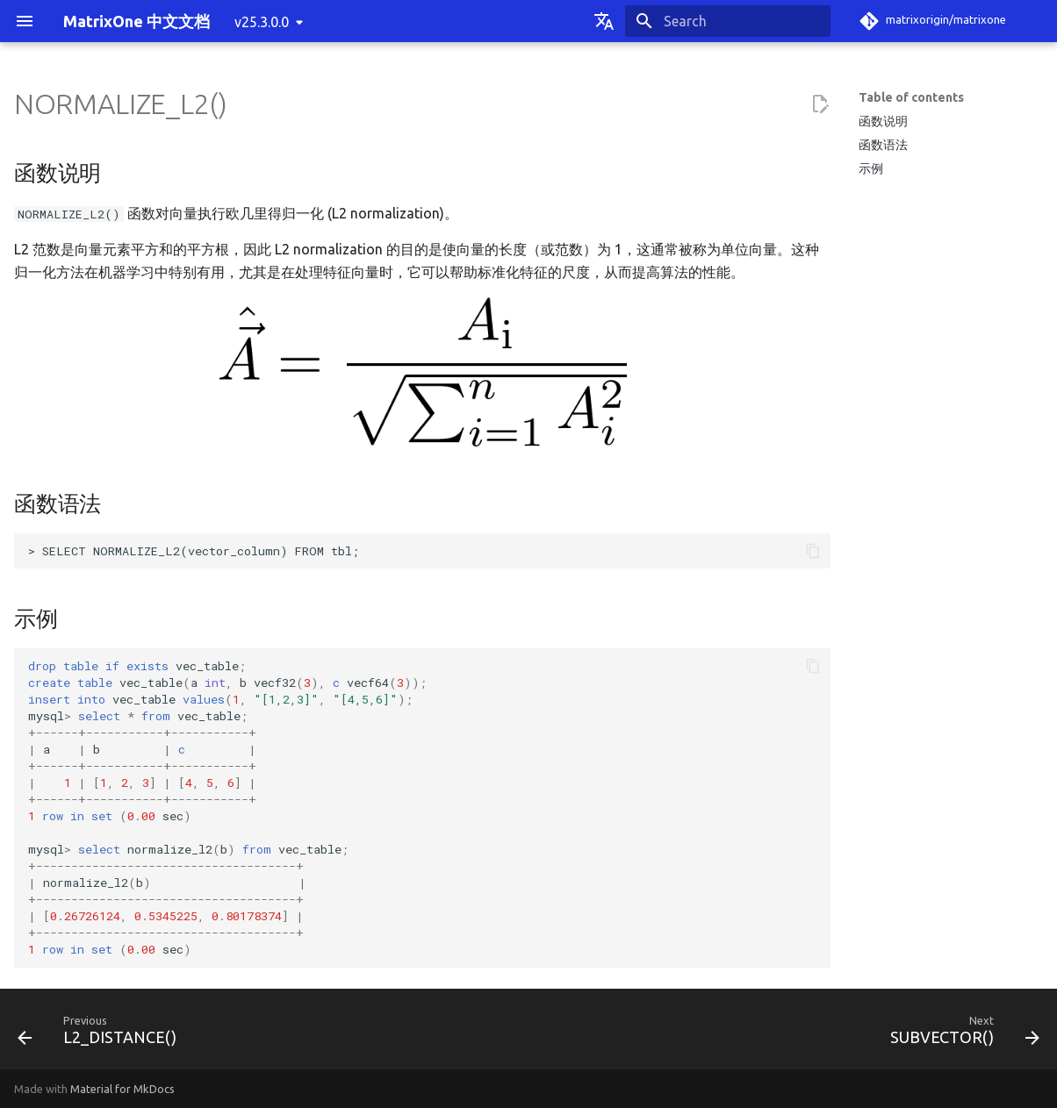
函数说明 (883, 121)
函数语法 (883, 145)
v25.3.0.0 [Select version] (261, 22)
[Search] (727, 21)
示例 (871, 168)
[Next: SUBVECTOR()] (959, 1034)
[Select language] (604, 21)
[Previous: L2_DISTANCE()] (102, 1034)
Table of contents (911, 97)
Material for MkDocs (122, 1089)
